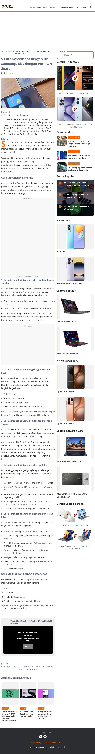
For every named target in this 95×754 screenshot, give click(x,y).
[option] (10, 703)
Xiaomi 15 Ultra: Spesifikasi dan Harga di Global (27, 714)
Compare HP (54, 7)
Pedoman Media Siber (53, 742)
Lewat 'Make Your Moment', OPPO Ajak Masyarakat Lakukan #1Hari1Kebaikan (9, 716)
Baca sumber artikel (28, 669)
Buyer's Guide (42, 7)
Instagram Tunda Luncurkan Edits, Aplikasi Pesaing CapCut (45, 715)
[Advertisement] (47, 30)
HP (77, 7)
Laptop (83, 7)
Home (3, 51)
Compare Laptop (67, 7)
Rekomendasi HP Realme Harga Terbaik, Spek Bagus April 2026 (79, 143)
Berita (32, 7)
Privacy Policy (35, 742)
